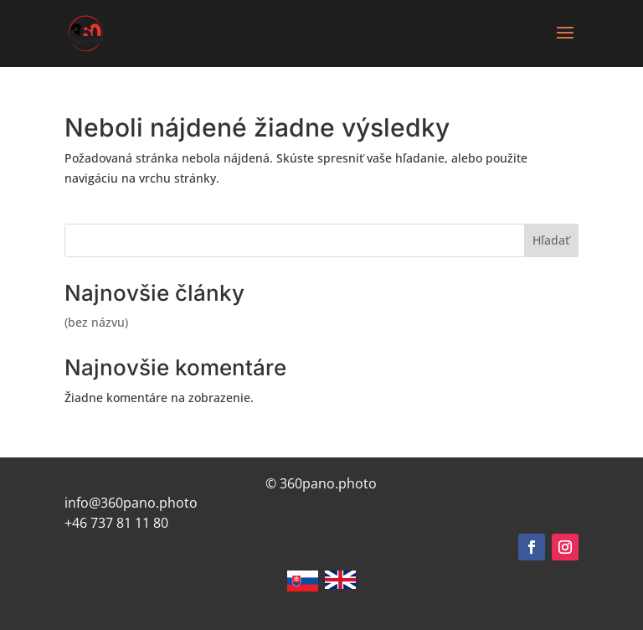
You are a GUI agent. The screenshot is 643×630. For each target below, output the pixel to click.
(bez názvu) (96, 322)
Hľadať (550, 240)
